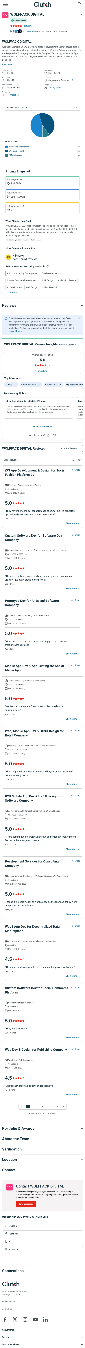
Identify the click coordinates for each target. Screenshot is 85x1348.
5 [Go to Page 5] (47, 1106)
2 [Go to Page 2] (33, 1106)
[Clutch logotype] (10, 1283)
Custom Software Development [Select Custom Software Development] (22, 280)
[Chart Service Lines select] (42, 107)
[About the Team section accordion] (42, 1139)
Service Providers (10, 1344)
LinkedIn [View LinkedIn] (13, 1226)
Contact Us (7, 1309)
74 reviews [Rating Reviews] (27, 26)
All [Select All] (8, 273)
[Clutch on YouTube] (35, 1319)
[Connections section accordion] (42, 1271)
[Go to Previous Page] (22, 1106)
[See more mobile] (73, 523)
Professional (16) (53, 384)
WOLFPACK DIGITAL (27, 14)
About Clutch (8, 1330)
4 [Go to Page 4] (42, 1106)
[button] (36, 460)
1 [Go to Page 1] (28, 1106)
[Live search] (80, 4)
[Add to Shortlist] (81, 13)
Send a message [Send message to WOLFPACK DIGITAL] (26, 1204)
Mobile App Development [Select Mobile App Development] (25, 273)
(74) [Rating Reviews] (48, 365)
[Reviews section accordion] (42, 305)
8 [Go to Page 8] (57, 1106)
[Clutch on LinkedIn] (45, 1319)
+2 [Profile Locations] (72, 80)
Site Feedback (8, 1301)
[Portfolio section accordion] (42, 1128)
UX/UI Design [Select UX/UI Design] (47, 280)
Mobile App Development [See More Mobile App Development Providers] (19, 147)
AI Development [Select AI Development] (14, 287)
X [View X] (9, 1241)
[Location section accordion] (42, 1160)
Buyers (5, 1337)
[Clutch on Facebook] (4, 1319)
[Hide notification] (79, 318)
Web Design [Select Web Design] (31, 287)
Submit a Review (68, 448)
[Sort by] (36, 460)
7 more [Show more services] (13, 292)
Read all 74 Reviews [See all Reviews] (42, 426)
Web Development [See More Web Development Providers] (16, 151)
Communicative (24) (30, 384)
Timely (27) (11, 384)
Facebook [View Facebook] (13, 1233)
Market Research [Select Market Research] (49, 287)
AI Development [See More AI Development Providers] (15, 155)
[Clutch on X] (15, 1319)
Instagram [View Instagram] (13, 1249)
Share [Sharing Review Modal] (77, 470)
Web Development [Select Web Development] (50, 273)
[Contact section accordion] (42, 1170)
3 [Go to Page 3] (37, 1106)
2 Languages (52, 87)
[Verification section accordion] (42, 1149)
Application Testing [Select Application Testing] (67, 280)
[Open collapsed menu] (5, 4)
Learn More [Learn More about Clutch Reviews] (14, 331)
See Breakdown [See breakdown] (40, 371)
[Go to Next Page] (62, 1106)
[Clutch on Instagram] (25, 1319)
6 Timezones (10, 95)
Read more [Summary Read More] (7, 64)
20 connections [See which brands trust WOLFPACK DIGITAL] (29, 31)
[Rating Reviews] (16, 26)
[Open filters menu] (77, 460)
